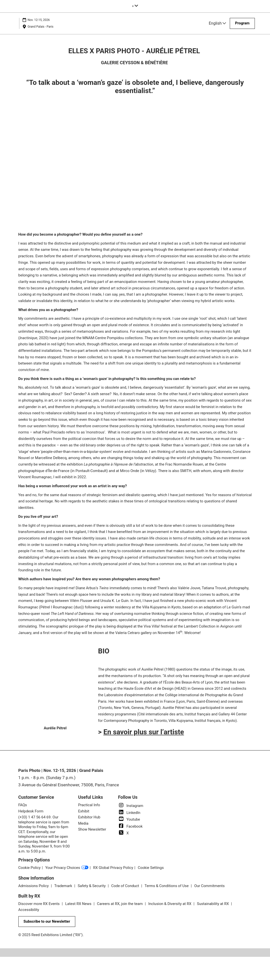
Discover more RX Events (39, 904)
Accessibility (28, 910)
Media (83, 823)
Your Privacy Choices (66, 868)
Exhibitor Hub (89, 817)
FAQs (22, 805)
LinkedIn (129, 813)
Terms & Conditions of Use (167, 886)
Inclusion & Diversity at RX (170, 904)
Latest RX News (78, 904)
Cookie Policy (29, 868)
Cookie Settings (151, 868)
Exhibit (83, 811)
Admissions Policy (34, 886)
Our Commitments (209, 886)
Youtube (129, 819)
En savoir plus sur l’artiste (143, 732)
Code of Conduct (125, 886)
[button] (242, 23)
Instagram (130, 806)
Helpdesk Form (30, 811)
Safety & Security (92, 886)
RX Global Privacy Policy (113, 868)
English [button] (217, 23)
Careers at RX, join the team (120, 904)
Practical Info (89, 805)
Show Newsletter (92, 829)
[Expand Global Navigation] (135, 6)
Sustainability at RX (213, 904)
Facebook (130, 826)
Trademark (63, 886)
